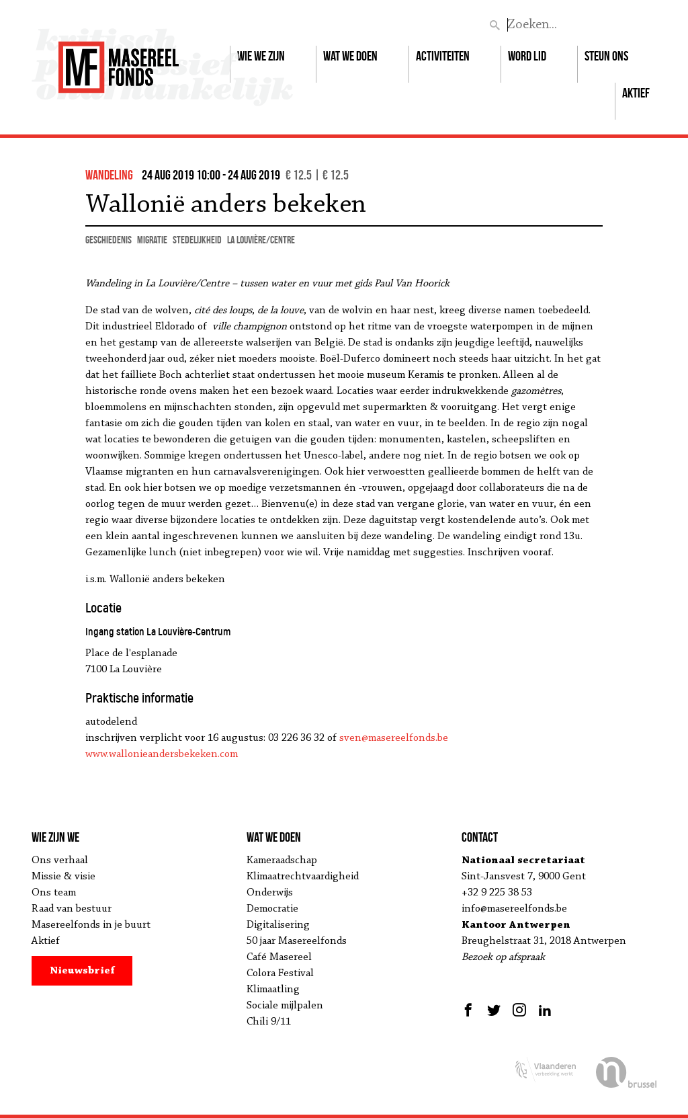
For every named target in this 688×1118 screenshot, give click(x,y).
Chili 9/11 (269, 1021)
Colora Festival (280, 973)
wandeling (109, 174)
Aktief (636, 92)
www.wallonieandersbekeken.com (161, 754)
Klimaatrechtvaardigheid (303, 876)
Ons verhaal (60, 860)
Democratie (272, 909)
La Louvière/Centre (261, 239)
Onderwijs (270, 892)
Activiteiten (443, 55)
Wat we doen (350, 55)
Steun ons (606, 55)
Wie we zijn (261, 55)
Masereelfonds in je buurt (91, 925)
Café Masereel (279, 957)
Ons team (54, 892)
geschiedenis (108, 239)
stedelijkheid (197, 239)
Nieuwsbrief (82, 970)
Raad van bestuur (72, 909)
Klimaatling (273, 989)
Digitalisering (278, 925)
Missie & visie (63, 876)
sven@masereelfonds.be (393, 738)
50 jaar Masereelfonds (297, 941)
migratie (152, 239)
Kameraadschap (282, 860)
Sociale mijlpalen (285, 1005)
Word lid (527, 55)
